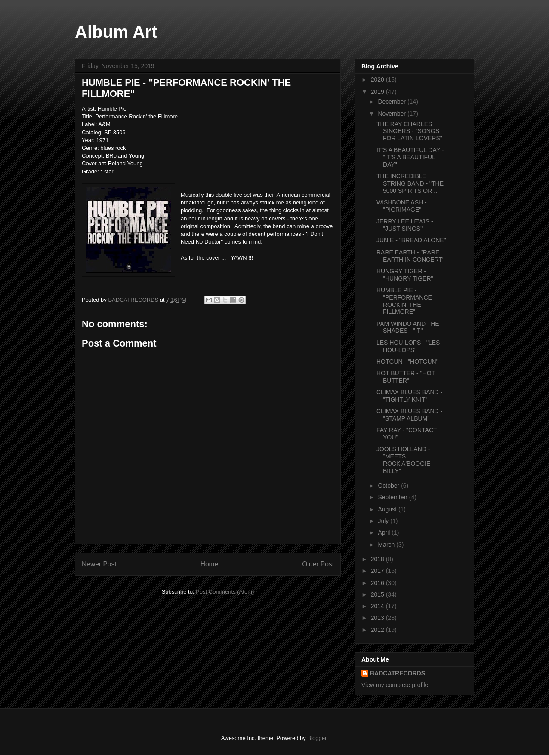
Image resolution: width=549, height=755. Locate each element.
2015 (378, 594)
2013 (378, 617)
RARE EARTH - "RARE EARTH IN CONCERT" (410, 256)
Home (209, 564)
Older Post (318, 564)
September (393, 497)
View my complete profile (394, 684)
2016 (378, 582)
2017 (378, 570)
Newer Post (99, 564)
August (388, 509)
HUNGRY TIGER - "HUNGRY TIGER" (404, 275)
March (387, 544)
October (389, 485)
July (384, 520)
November (392, 113)
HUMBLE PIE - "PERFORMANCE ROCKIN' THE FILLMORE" (404, 301)
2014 (378, 606)
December (392, 101)
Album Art (116, 31)
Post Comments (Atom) (225, 591)
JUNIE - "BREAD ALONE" (411, 240)
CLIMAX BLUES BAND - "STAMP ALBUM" (409, 415)
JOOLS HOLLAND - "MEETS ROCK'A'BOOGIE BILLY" (403, 460)
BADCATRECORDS (397, 673)
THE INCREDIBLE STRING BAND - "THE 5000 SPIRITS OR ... (410, 183)
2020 (378, 79)
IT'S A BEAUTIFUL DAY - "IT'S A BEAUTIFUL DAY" (410, 157)
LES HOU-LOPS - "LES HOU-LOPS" (408, 346)
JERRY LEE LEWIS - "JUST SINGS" (404, 225)
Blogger (316, 738)
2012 (378, 629)
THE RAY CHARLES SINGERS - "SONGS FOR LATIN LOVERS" (409, 131)
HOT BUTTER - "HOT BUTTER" (405, 377)
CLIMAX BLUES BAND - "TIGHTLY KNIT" (409, 396)
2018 (378, 559)
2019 (378, 91)
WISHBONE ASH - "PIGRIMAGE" (401, 206)
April (385, 532)
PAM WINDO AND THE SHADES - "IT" (407, 327)
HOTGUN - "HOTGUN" (407, 361)
